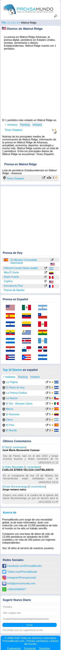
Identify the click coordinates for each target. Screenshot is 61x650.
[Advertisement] (30, 83)
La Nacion (12, 398)
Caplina (8, 281)
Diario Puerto (11, 276)
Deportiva (44, 648)
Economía (30, 648)
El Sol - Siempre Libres (19, 403)
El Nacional (12, 414)
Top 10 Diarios (12, 369)
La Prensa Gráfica (16, 392)
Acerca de (9, 512)
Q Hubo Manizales (13, 467)
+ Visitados (11, 124)
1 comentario (17, 447)
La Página (12, 382)
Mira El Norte (11, 272)
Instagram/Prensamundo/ (21, 577)
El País (10, 425)
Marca (9, 409)
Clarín (9, 419)
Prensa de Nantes (14, 290)
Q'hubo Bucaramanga (14, 486)
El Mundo (11, 430)
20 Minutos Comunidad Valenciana (23, 261)
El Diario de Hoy (15, 387)
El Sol (5, 447)
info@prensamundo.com (21, 583)
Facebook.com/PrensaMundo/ (24, 566)
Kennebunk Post (13, 285)
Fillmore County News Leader (21, 268)
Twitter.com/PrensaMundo (22, 571)
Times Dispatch (13, 130)
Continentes (14, 648)
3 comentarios (37, 486)
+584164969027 (16, 589)
